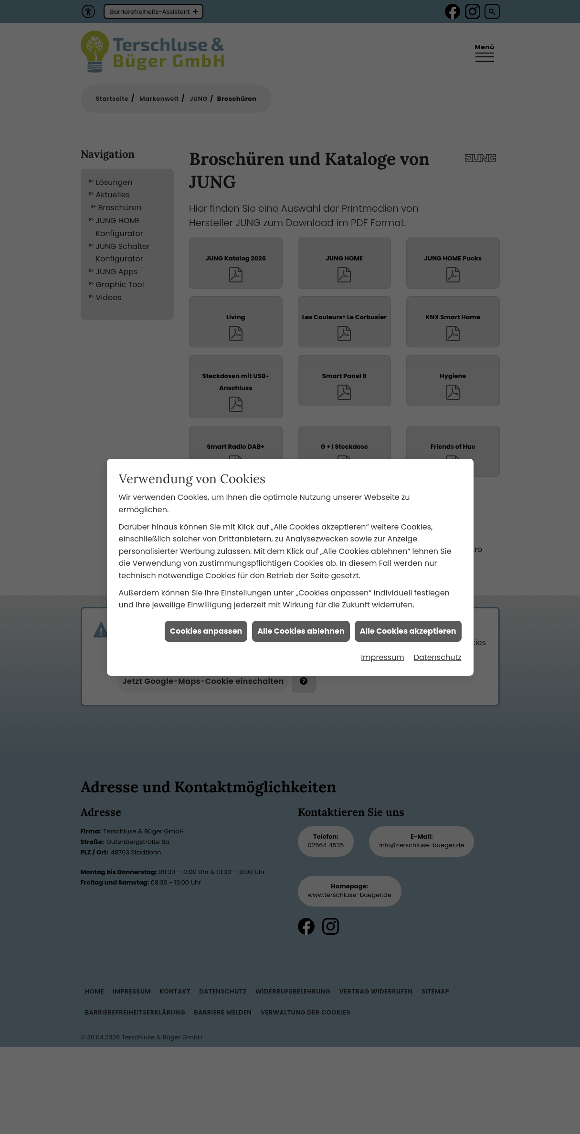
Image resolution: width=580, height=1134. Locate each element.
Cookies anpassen (206, 609)
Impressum (382, 635)
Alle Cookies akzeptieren (408, 609)
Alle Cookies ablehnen (300, 609)
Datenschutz (438, 635)
